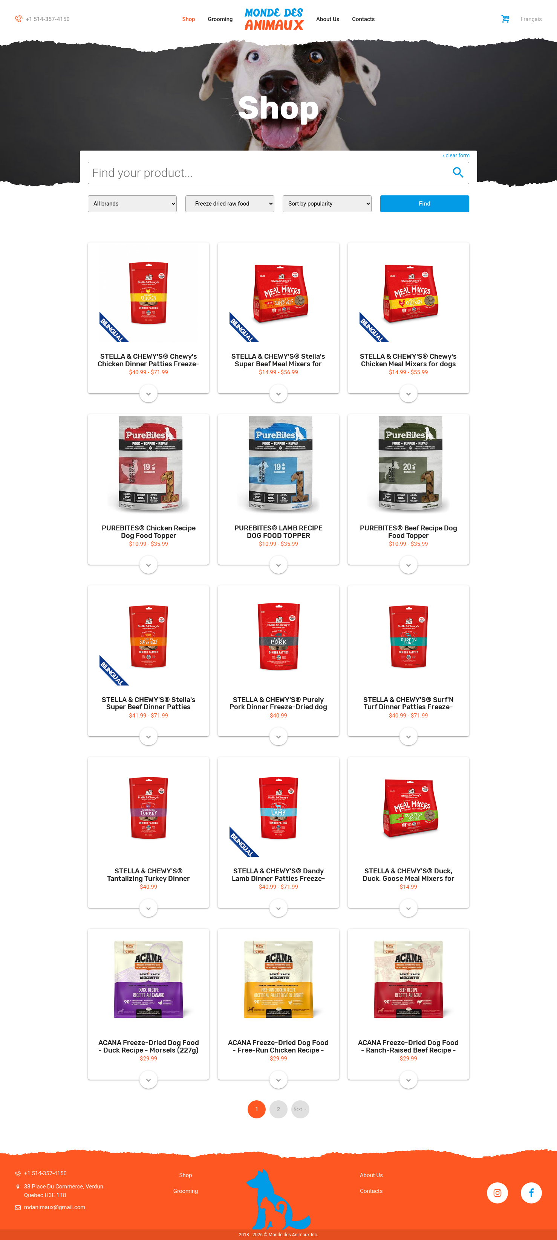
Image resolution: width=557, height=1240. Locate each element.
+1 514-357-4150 (48, 19)
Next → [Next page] (300, 1109)
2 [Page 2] (278, 1109)
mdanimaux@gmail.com (55, 1207)
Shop (188, 19)
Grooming (220, 19)
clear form (457, 155)
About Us (328, 19)
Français (531, 19)
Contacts (363, 19)
